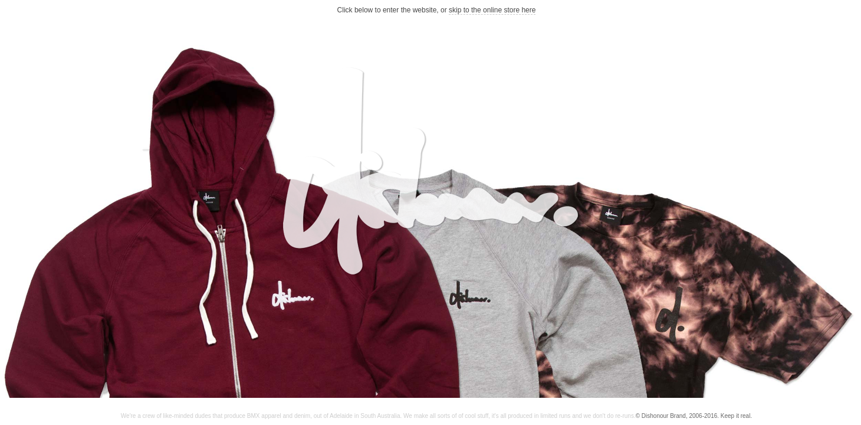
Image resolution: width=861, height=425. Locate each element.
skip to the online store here (492, 10)
